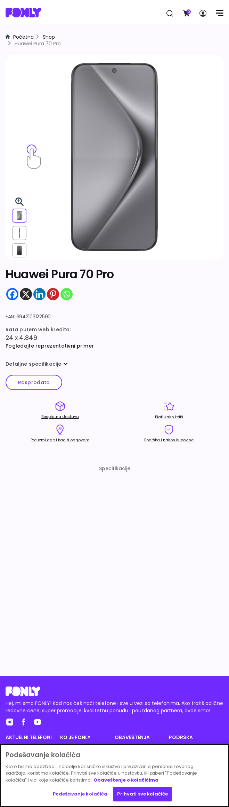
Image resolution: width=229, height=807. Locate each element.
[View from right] (19, 233)
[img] (114, 157)
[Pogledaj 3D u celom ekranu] (19, 202)
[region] (114, 775)
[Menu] (219, 13)
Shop (49, 36)
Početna (23, 36)
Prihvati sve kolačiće (142, 794)
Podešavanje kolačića (80, 794)
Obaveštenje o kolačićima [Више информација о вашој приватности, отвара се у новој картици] (125, 780)
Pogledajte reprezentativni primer (50, 345)
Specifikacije (114, 468)
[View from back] (19, 250)
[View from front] (19, 216)
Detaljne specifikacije (37, 363)
